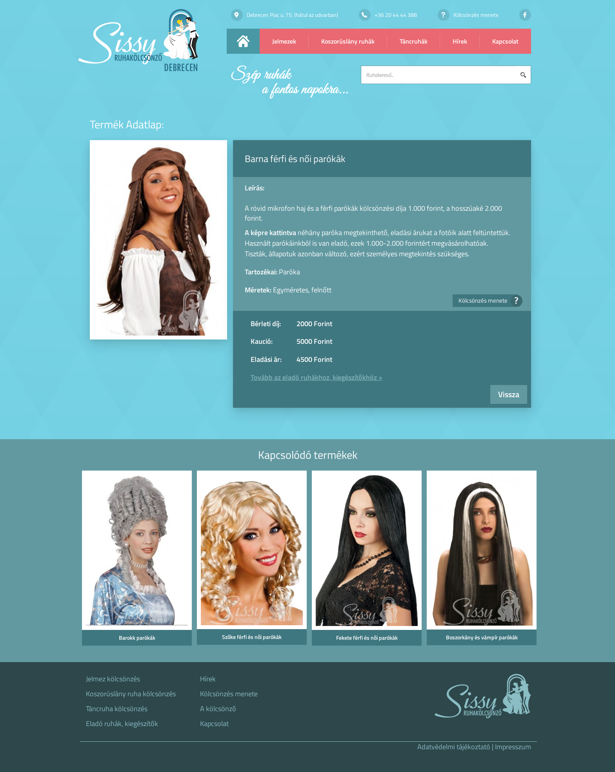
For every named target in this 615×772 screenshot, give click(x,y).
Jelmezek (284, 41)
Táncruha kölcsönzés (116, 709)
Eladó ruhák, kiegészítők (122, 724)
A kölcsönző (218, 709)
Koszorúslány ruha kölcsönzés (131, 694)
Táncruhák (414, 41)
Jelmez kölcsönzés (113, 679)
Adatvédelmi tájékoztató (453, 746)
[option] (135, 560)
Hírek (460, 41)
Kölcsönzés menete (488, 300)
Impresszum (513, 746)
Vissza (508, 394)
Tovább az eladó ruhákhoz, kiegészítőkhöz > (316, 377)
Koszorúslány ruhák (348, 41)
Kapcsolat (505, 41)
